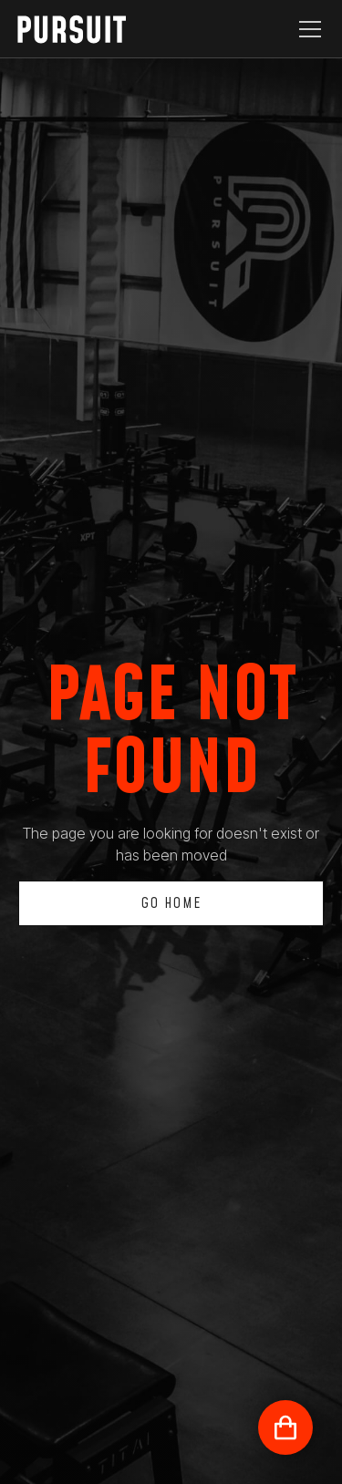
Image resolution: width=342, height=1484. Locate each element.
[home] (85, 29)
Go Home (171, 903)
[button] (306, 29)
